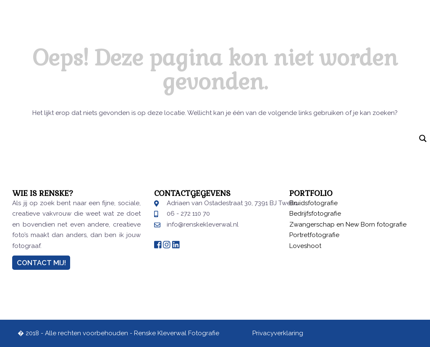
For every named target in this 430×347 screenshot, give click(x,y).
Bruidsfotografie (313, 203)
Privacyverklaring (277, 333)
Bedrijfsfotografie (315, 213)
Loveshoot (305, 246)
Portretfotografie (314, 235)
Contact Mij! (41, 262)
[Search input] (208, 138)
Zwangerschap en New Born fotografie (347, 224)
